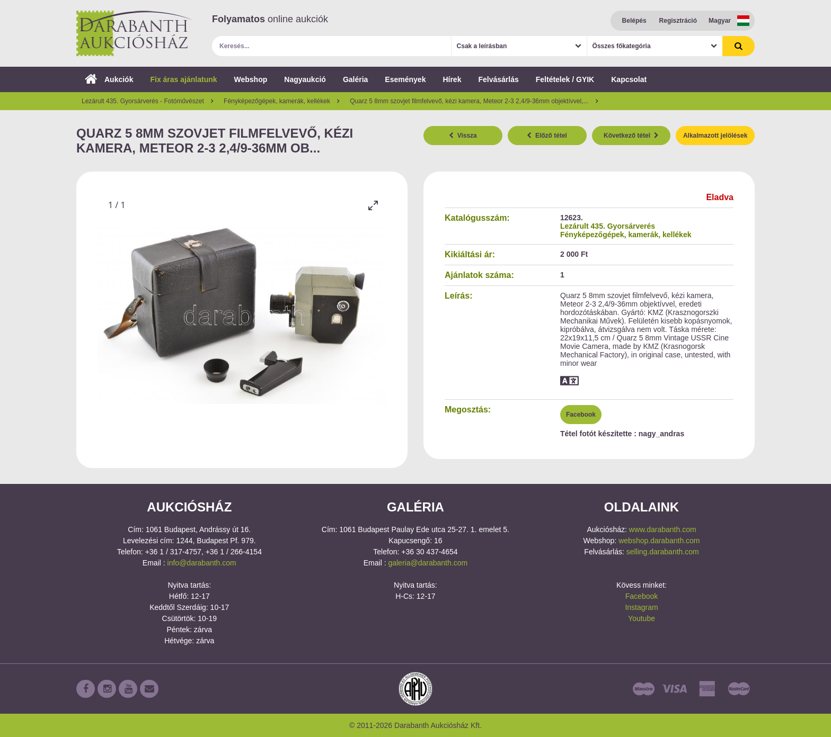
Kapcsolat (629, 79)
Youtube (641, 618)
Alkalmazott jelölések (715, 135)
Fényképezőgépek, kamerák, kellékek (625, 234)
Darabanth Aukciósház (134, 33)
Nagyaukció (305, 79)
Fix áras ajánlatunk (183, 79)
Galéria (355, 79)
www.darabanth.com (662, 529)
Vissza (463, 135)
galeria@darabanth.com (427, 563)
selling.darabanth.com (662, 551)
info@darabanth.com (201, 563)
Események (405, 79)
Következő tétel (631, 135)
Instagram (641, 607)
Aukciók (109, 79)
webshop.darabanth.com (659, 540)
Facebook (581, 414)
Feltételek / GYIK (565, 79)
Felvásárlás (498, 79)
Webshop (251, 79)
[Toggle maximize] (373, 205)
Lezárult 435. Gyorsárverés (607, 226)
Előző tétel (547, 135)
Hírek (452, 79)
